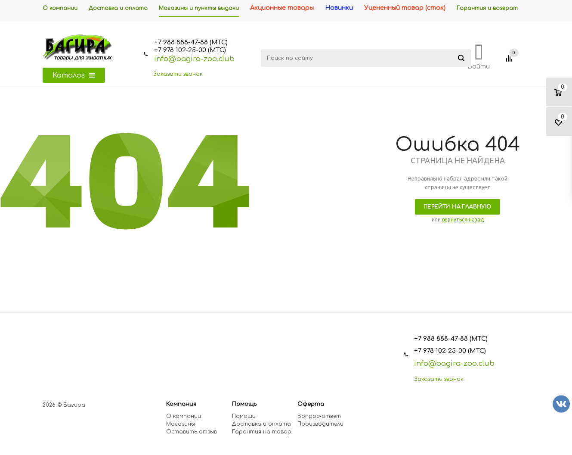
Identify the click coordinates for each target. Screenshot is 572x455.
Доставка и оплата (261, 424)
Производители (320, 424)
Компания (181, 404)
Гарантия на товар (261, 432)
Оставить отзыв (191, 432)
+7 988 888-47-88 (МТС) (191, 42)
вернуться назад (463, 219)
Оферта (310, 404)
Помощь (244, 404)
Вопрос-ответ (319, 416)
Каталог (74, 75)
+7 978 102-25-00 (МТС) (190, 50)
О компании (183, 416)
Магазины (180, 424)
